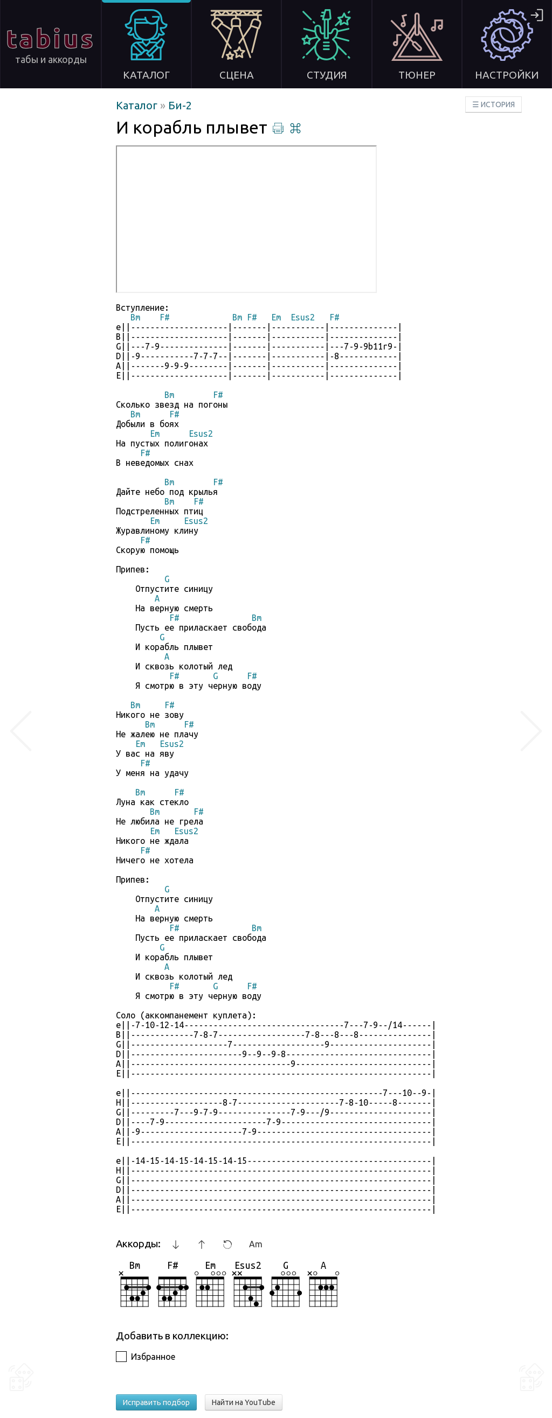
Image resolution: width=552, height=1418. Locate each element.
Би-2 (180, 105)
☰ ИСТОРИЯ (493, 104)
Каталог (138, 105)
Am (256, 1244)
